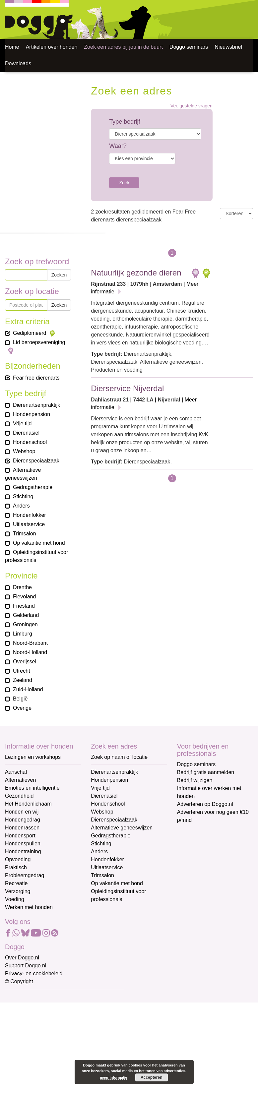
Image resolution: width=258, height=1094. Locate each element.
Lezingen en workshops (33, 757)
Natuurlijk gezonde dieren (136, 272)
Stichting (101, 843)
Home (12, 47)
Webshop (102, 812)
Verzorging (18, 891)
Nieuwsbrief (228, 47)
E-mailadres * (21, 997)
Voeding (14, 899)
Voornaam (17, 1019)
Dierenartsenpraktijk (114, 772)
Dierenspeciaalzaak (114, 819)
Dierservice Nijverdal (127, 388)
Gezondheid (19, 796)
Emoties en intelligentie (32, 788)
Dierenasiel (104, 796)
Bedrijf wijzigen (195, 780)
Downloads (18, 63)
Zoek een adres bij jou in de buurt (123, 47)
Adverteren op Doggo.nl (205, 804)
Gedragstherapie (110, 835)
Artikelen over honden (52, 47)
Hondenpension (109, 780)
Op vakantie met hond (117, 883)
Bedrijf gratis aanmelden (205, 772)
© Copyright (19, 981)
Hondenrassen (22, 827)
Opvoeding (18, 859)
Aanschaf (16, 772)
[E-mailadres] (52, 1007)
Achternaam (19, 1041)
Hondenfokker (107, 859)
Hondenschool (108, 804)
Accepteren (151, 1077)
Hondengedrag (22, 819)
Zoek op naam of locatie (119, 757)
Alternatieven (20, 780)
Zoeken (59, 274)
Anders (99, 851)
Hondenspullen (22, 843)
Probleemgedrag (24, 875)
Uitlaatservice (107, 867)
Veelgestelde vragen (191, 105)
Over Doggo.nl (22, 957)
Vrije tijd (100, 788)
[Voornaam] (52, 1029)
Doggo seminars (188, 47)
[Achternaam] (52, 1051)
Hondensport (20, 835)
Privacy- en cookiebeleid (33, 973)
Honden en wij (21, 812)
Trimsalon (102, 875)
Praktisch (16, 867)
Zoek (124, 182)
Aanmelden (52, 1068)
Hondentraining (23, 851)
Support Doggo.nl (25, 965)
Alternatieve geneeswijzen (122, 827)
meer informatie (113, 1077)
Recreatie (16, 883)
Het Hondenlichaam (28, 804)
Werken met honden (29, 907)
